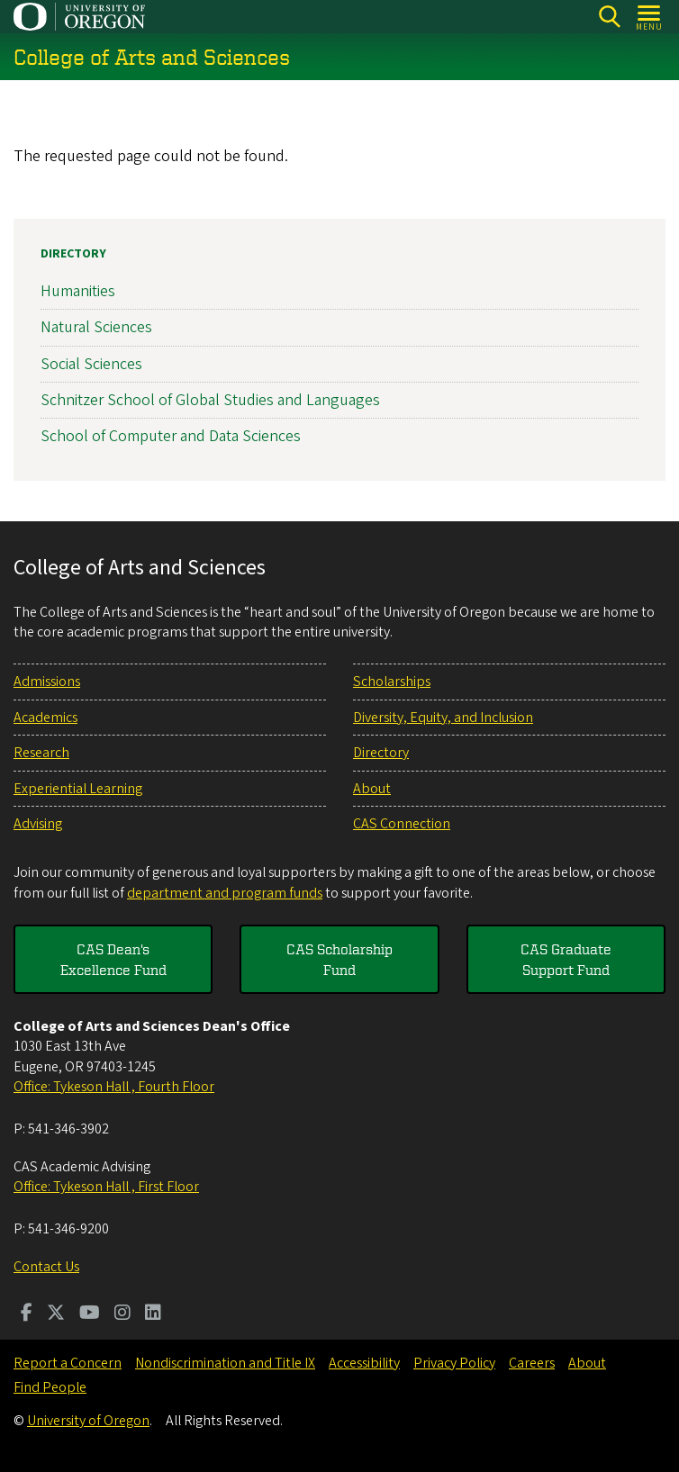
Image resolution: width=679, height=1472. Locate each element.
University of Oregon (88, 1421)
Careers (532, 1363)
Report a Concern (68, 1363)
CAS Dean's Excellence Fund (113, 959)
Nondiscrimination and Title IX (225, 1363)
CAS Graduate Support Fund (566, 959)
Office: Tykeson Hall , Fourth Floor (114, 1087)
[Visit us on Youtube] (89, 1314)
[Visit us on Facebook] (27, 1314)
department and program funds (224, 893)
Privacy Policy (454, 1363)
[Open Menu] (649, 16)
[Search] (609, 16)
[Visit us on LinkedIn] (153, 1314)
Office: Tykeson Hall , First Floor (106, 1187)
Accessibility (364, 1363)
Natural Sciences (96, 328)
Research (41, 753)
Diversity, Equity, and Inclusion (443, 717)
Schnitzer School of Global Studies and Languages (210, 400)
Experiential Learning (78, 789)
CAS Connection (401, 824)
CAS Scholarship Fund (339, 959)
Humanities (78, 291)
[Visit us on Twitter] (56, 1314)
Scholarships (391, 681)
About (372, 789)
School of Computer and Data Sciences (171, 436)
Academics (45, 717)
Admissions (47, 681)
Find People (50, 1387)
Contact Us (46, 1267)
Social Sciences (91, 364)
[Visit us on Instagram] (122, 1314)
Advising (38, 824)
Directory (73, 254)
